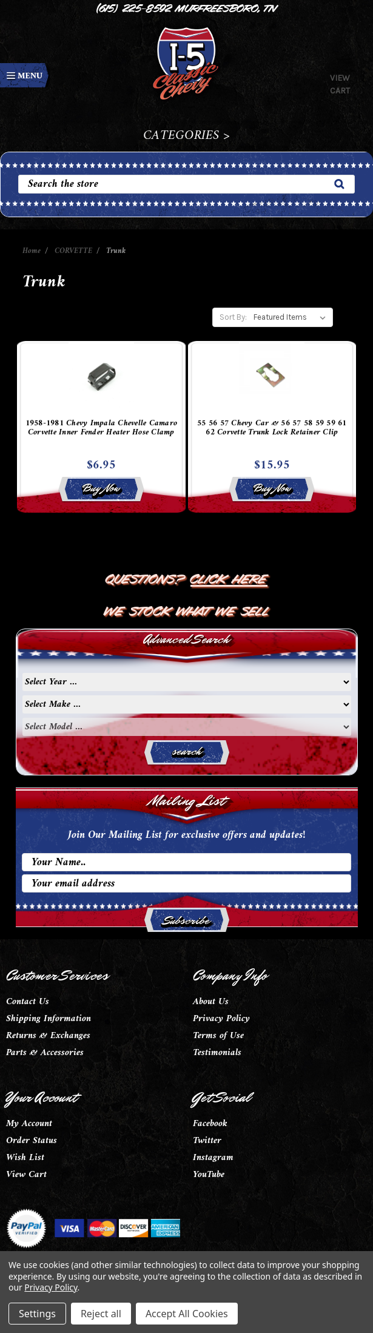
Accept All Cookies (187, 1313)
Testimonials (217, 1052)
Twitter (207, 1140)
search (186, 751)
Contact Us (27, 1001)
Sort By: (233, 317)
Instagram (213, 1157)
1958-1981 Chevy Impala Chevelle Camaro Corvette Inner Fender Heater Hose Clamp (101, 429)
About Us (211, 1001)
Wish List (25, 1157)
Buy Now (100, 487)
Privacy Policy (221, 1018)
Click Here (228, 578)
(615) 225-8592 (134, 7)
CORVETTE (73, 251)
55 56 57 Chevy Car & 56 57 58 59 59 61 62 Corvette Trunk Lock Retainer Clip (272, 429)
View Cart (26, 1174)
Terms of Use (218, 1035)
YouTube (208, 1174)
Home (31, 251)
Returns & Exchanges (48, 1035)
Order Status (31, 1140)
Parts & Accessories (45, 1052)
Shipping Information (48, 1018)
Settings (37, 1313)
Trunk (116, 251)
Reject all (101, 1313)
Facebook (210, 1123)
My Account (29, 1123)
